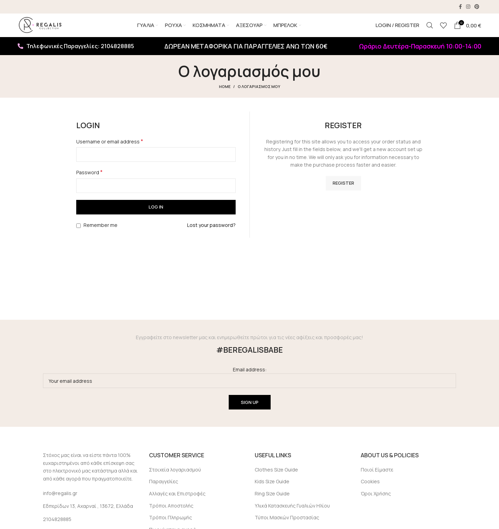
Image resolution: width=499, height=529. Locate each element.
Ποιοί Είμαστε (377, 477)
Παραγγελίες (163, 489)
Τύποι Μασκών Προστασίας (287, 525)
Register (343, 190)
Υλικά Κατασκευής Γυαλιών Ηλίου (292, 513)
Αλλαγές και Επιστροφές (177, 501)
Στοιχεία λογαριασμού (175, 477)
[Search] (430, 29)
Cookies (370, 489)
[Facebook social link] (460, 6)
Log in (156, 215)
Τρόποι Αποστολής (171, 513)
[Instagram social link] (468, 6)
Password (89, 180)
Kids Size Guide (272, 489)
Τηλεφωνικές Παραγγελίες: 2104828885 (76, 54)
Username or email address (109, 149)
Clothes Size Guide (276, 477)
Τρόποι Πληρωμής (170, 525)
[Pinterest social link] (476, 6)
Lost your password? (211, 232)
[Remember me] (78, 233)
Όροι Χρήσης (376, 501)
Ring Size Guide (272, 501)
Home (224, 94)
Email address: (249, 385)
